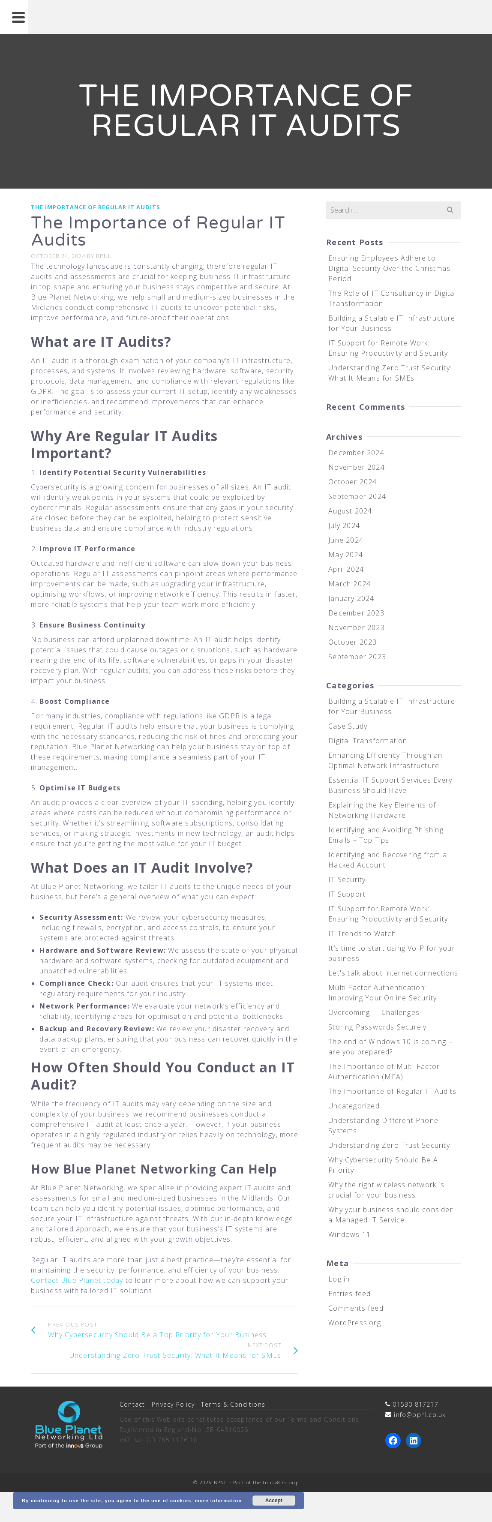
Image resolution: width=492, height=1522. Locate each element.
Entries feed (349, 1293)
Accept (273, 1501)
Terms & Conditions (233, 1404)
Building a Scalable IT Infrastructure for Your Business (391, 323)
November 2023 (356, 627)
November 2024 (356, 467)
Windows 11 (349, 1234)
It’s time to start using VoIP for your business (391, 953)
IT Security (347, 879)
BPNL (103, 256)
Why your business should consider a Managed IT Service (390, 1215)
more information (218, 1500)
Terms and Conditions (323, 1419)
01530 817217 (415, 1404)
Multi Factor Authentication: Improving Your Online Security (382, 993)
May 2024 (345, 554)
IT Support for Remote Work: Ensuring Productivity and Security (388, 348)
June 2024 (345, 540)
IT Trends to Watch (362, 933)
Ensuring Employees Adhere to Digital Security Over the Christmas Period (389, 268)
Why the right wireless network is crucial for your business (386, 1190)
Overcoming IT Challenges (374, 1012)
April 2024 (346, 569)
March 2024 (349, 583)
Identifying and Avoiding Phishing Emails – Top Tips (386, 835)
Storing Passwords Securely (377, 1027)
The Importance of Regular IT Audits (95, 207)
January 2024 (351, 598)
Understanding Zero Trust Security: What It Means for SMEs (390, 373)
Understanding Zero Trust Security (389, 1145)
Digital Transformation (367, 740)
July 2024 (344, 525)
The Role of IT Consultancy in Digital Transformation (392, 298)
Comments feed (356, 1308)
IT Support (347, 894)
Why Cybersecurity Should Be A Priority (383, 1165)
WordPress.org (354, 1322)
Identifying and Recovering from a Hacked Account (387, 860)
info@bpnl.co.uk (420, 1415)
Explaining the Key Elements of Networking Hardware (382, 810)
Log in (339, 1279)
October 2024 (352, 481)
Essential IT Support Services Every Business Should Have (390, 785)
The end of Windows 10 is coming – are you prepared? (390, 1047)
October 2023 (352, 642)
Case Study (347, 726)
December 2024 (356, 452)
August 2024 (350, 511)
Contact (132, 1404)
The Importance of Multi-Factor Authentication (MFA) (384, 1071)
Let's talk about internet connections (393, 973)
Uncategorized (354, 1106)
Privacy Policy (173, 1404)
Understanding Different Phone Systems (383, 1125)
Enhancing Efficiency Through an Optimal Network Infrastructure (385, 760)
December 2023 (356, 613)
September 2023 (357, 656)
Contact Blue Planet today (77, 1280)
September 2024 (357, 496)
